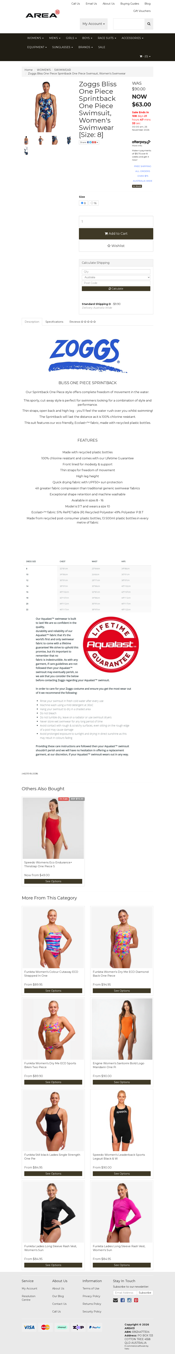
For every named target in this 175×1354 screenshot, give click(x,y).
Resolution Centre (28, 1298)
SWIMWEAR (62, 70)
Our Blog (58, 1296)
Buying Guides (129, 3)
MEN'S (54, 38)
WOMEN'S (35, 38)
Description (32, 321)
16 (93, 203)
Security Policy (92, 1311)
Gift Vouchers (142, 11)
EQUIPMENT (37, 47)
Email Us (91, 3)
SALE (101, 47)
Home (28, 70)
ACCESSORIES (132, 38)
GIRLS (71, 38)
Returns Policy (92, 1304)
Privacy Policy (91, 1296)
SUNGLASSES (62, 47)
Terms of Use (91, 1288)
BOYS (87, 38)
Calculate (116, 288)
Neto (127, 1348)
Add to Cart (116, 234)
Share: (89, 142)
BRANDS (85, 47)
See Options (53, 881)
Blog (147, 3)
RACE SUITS (107, 38)
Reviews (82, 321)
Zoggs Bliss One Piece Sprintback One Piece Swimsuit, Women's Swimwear (76, 73)
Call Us (75, 3)
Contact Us (59, 1304)
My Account (94, 24)
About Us (109, 3)
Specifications (54, 321)
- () (145, 56)
